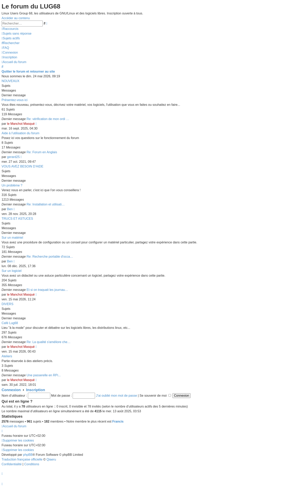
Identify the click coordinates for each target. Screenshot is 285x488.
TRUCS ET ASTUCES (17, 218)
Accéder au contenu (16, 18)
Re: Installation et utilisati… (46, 204)
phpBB (28, 454)
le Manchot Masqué (21, 123)
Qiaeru (51, 459)
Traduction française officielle (22, 459)
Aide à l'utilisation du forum (20, 133)
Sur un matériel (12, 237)
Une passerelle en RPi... (44, 375)
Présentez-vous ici (15, 100)
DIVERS (7, 304)
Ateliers (7, 356)
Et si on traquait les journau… (47, 289)
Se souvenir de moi (155, 395)
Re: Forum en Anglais (42, 152)
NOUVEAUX (10, 81)
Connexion (11, 390)
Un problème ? (12, 185)
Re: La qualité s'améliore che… (48, 342)
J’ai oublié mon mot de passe (116, 395)
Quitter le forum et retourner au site (28, 71)
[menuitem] (16, 33)
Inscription (35, 390)
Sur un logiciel (12, 270)
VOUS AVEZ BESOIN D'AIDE (22, 166)
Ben (10, 209)
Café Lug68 (10, 323)
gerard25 (13, 157)
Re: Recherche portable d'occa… (50, 256)
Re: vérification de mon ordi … (48, 119)
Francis (118, 421)
